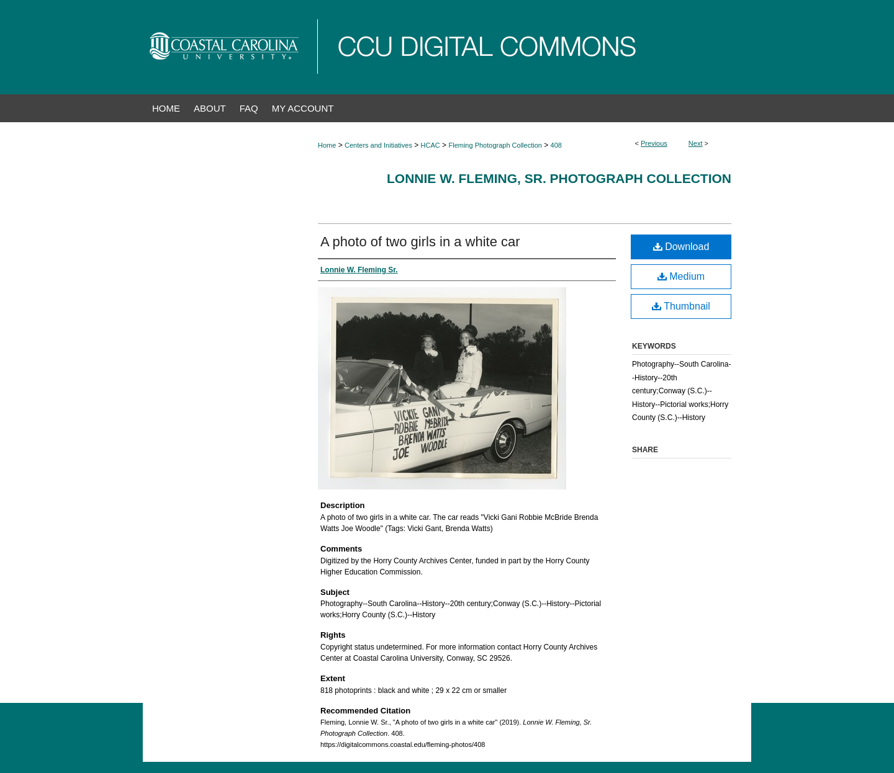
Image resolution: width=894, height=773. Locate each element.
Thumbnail (681, 306)
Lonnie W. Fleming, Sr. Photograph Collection (559, 178)
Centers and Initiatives (378, 145)
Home (327, 145)
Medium (681, 276)
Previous (654, 143)
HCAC (430, 145)
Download (681, 246)
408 (556, 145)
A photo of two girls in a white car (420, 241)
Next (696, 143)
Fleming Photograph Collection (494, 145)
